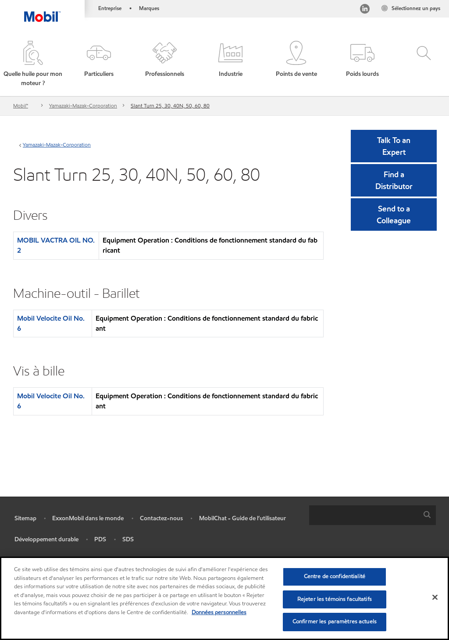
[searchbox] (363, 515)
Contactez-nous (161, 518)
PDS (100, 539)
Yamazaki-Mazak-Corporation (83, 105)
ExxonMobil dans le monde (88, 518)
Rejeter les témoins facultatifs (334, 599)
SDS (128, 539)
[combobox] (372, 515)
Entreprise (109, 8)
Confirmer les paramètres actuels (334, 622)
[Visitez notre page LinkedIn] (364, 10)
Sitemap (25, 518)
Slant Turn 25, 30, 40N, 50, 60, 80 (170, 105)
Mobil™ (20, 105)
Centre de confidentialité (334, 576)
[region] (224, 598)
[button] (33, 64)
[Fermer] (435, 597)
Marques (149, 8)
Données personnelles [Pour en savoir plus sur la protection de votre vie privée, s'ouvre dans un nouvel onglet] (219, 612)
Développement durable (46, 539)
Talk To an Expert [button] (393, 146)
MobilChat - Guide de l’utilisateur (242, 518)
